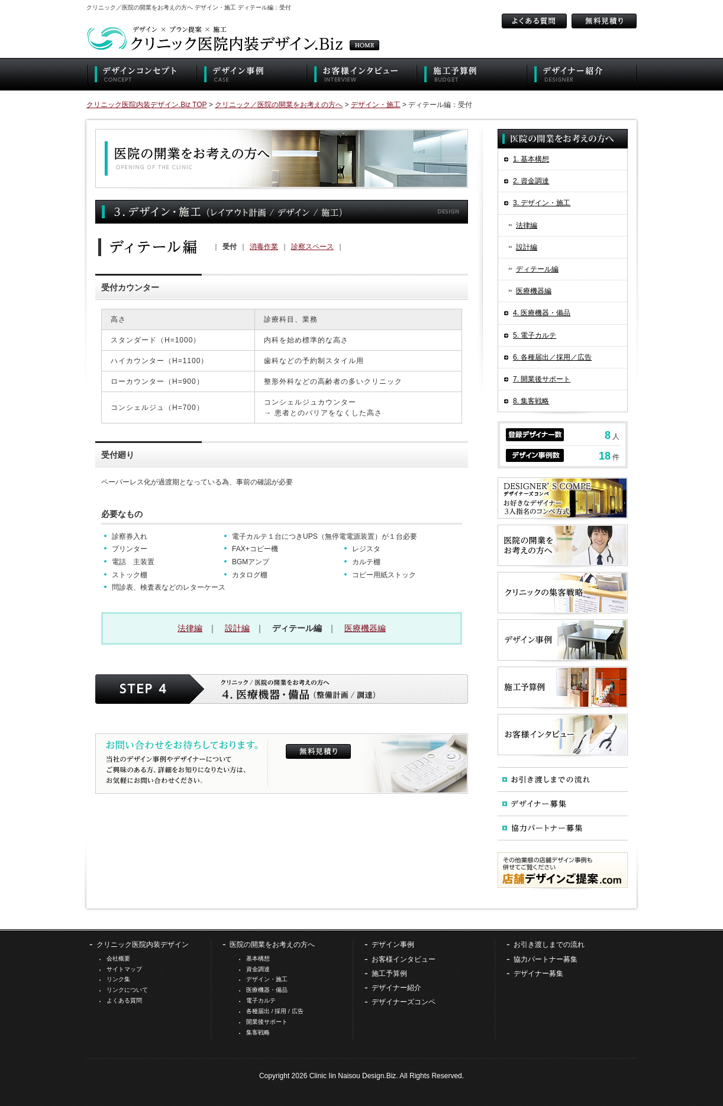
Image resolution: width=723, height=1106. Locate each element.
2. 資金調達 (531, 181)
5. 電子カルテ (534, 335)
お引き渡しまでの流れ (549, 944)
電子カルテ (261, 1000)
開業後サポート (267, 1021)
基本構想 (258, 958)
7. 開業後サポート (541, 379)
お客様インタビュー (403, 959)
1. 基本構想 (531, 159)
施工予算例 (389, 973)
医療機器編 (365, 628)
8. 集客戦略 (531, 401)
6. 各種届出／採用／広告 (552, 357)
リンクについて (127, 990)
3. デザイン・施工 (541, 203)
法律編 (189, 628)
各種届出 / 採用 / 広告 (275, 1011)
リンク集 (118, 979)
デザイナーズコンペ (403, 1002)
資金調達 (258, 969)
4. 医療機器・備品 (541, 313)
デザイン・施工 (376, 105)
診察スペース (312, 246)
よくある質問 (124, 1000)
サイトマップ (124, 969)
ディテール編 (537, 269)
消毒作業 (264, 246)
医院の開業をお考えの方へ (272, 944)
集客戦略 (258, 1032)
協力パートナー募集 (545, 959)
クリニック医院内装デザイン (142, 944)
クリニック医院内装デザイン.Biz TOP (146, 105)
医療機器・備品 (267, 990)
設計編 (237, 628)
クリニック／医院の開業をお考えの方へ (279, 105)
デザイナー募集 (538, 973)
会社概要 (118, 958)
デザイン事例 (393, 944)
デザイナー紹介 (396, 988)
